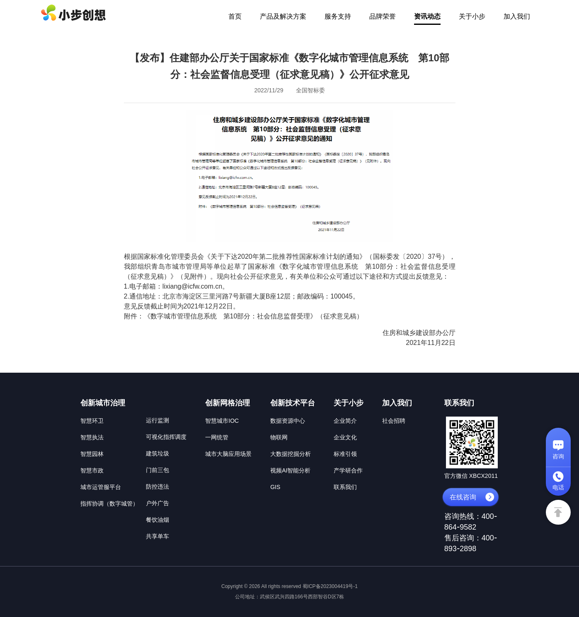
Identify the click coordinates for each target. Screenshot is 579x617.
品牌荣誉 (382, 16)
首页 (235, 16)
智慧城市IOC (222, 420)
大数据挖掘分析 (290, 454)
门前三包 (157, 470)
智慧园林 (92, 454)
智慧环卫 (92, 420)
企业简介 (345, 420)
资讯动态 (427, 16)
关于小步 (472, 16)
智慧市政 (92, 470)
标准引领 (345, 454)
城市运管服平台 (100, 487)
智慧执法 (92, 437)
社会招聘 (393, 420)
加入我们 (517, 16)
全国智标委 (310, 90)
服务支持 (338, 16)
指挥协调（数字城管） (109, 503)
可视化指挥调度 (166, 437)
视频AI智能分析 (290, 470)
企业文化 (345, 437)
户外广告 (157, 503)
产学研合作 (348, 470)
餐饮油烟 (157, 519)
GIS (275, 487)
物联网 (279, 437)
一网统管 (216, 437)
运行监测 (157, 420)
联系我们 (345, 487)
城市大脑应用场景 (228, 454)
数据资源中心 (287, 420)
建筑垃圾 (157, 453)
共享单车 (157, 536)
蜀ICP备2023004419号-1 (330, 586)
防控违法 (157, 486)
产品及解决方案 (283, 16)
